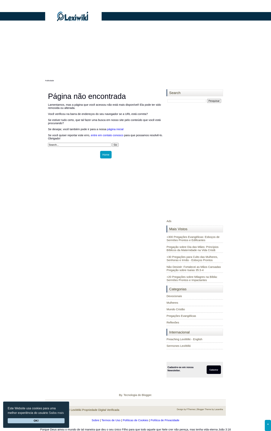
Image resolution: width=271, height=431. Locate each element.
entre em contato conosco (107, 135)
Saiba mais (56, 412)
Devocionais (174, 296)
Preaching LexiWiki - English (184, 339)
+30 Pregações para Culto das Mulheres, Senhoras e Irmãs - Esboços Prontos (192, 258)
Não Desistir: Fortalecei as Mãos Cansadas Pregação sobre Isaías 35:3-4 (194, 268)
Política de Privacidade (165, 420)
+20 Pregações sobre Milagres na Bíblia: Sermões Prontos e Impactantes (192, 278)
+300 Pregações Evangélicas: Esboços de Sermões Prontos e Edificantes (193, 238)
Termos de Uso (110, 420)
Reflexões (173, 322)
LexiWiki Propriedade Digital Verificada (95, 409)
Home (105, 154)
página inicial (115, 129)
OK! (36, 420)
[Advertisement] (135, 52)
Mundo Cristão (176, 309)
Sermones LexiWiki (179, 345)
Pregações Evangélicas (181, 315)
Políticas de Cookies (135, 420)
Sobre (95, 420)
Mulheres (172, 302)
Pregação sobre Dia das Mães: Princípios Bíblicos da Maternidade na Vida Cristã (192, 248)
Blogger (146, 395)
